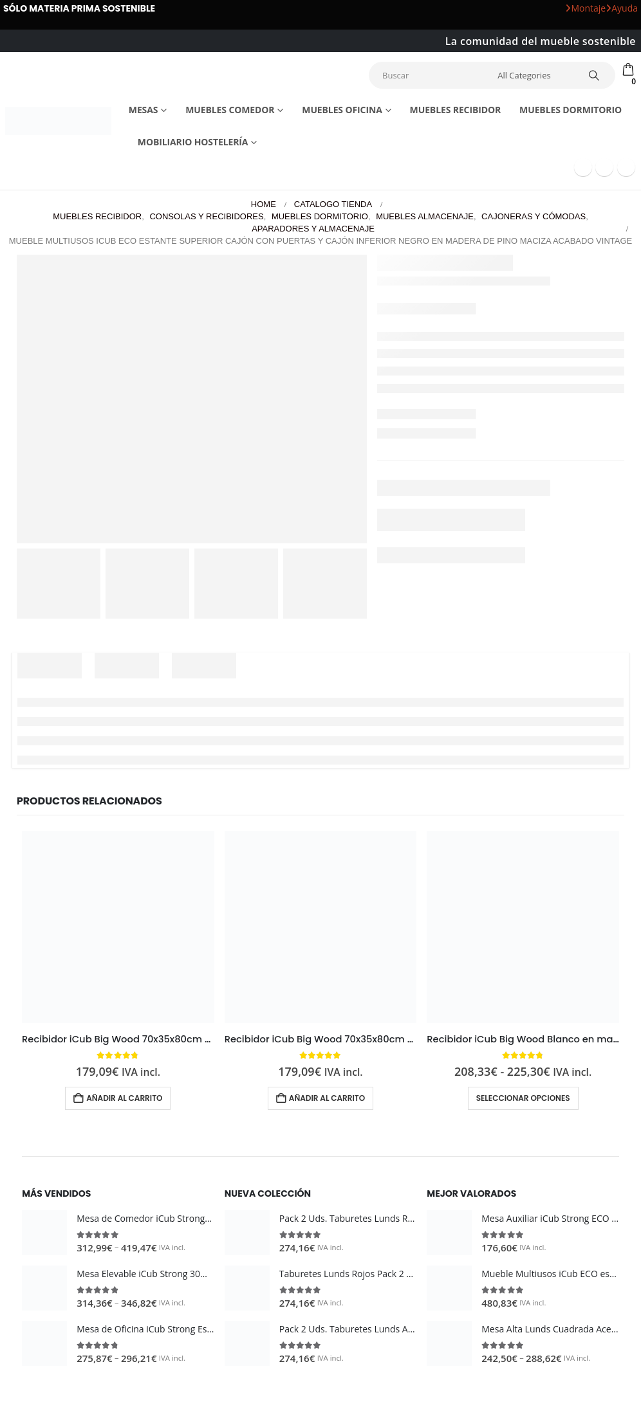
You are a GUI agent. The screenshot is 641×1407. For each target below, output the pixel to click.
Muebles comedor (229, 110)
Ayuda (622, 8)
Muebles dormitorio (570, 110)
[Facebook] (583, 167)
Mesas (143, 110)
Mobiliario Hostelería (193, 142)
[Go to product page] (118, 927)
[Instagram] (626, 167)
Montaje (585, 8)
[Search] (594, 75)
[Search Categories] (533, 75)
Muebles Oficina (342, 110)
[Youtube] (604, 167)
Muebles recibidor (455, 110)
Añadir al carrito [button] (124, 1098)
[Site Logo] (58, 121)
